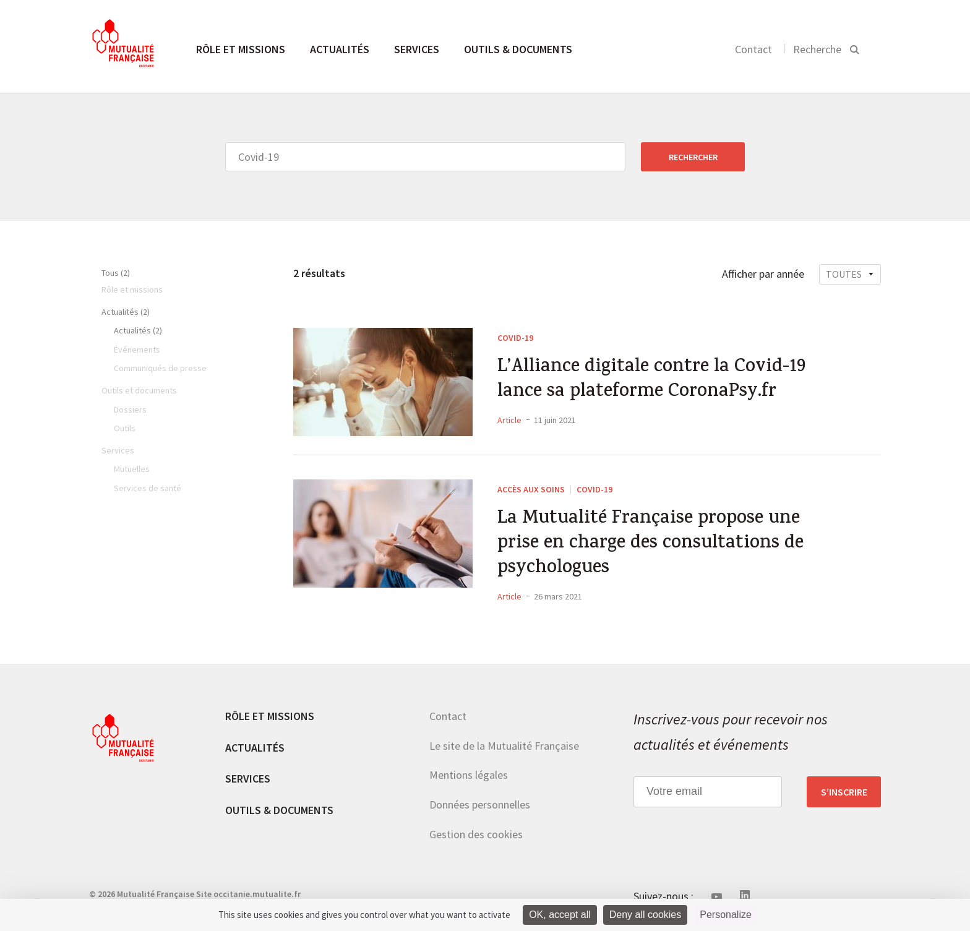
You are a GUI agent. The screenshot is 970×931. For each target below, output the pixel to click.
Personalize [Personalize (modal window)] (726, 914)
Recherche (817, 49)
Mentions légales (468, 775)
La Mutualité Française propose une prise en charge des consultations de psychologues (650, 544)
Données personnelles (479, 804)
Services (416, 49)
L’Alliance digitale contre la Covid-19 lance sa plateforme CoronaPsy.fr (651, 380)
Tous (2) (115, 272)
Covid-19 (515, 337)
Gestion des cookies (476, 834)
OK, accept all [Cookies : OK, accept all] (560, 914)
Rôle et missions (240, 49)
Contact (753, 49)
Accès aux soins (531, 489)
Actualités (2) (125, 311)
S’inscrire (844, 792)
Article (509, 420)
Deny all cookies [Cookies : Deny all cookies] (645, 914)
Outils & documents (518, 49)
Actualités (339, 49)
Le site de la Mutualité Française (504, 746)
